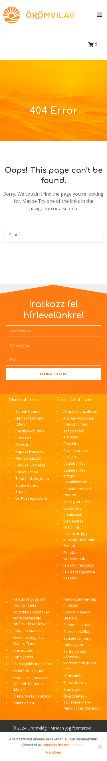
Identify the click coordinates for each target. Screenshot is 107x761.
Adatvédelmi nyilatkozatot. (64, 745)
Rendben (53, 752)
